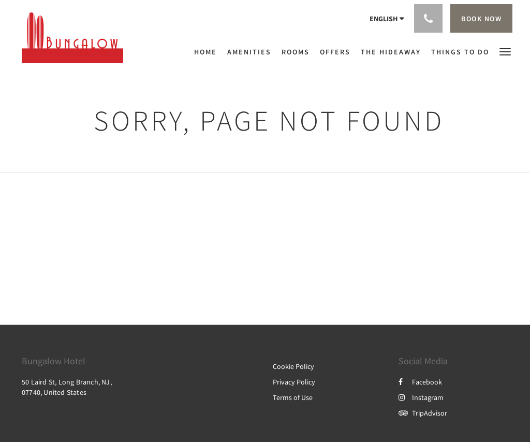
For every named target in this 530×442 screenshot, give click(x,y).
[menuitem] (208, 51)
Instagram (421, 397)
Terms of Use (293, 397)
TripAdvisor (423, 413)
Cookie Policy (293, 366)
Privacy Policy (294, 382)
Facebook (420, 382)
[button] (505, 51)
